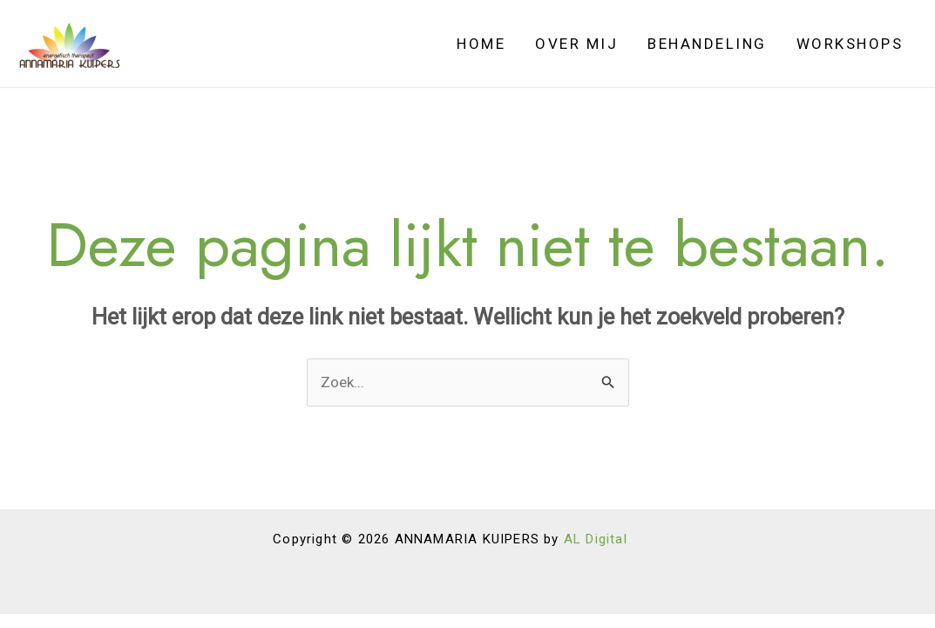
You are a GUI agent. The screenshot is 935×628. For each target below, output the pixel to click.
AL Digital (595, 539)
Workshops (850, 43)
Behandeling (707, 43)
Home (481, 43)
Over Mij (576, 43)
